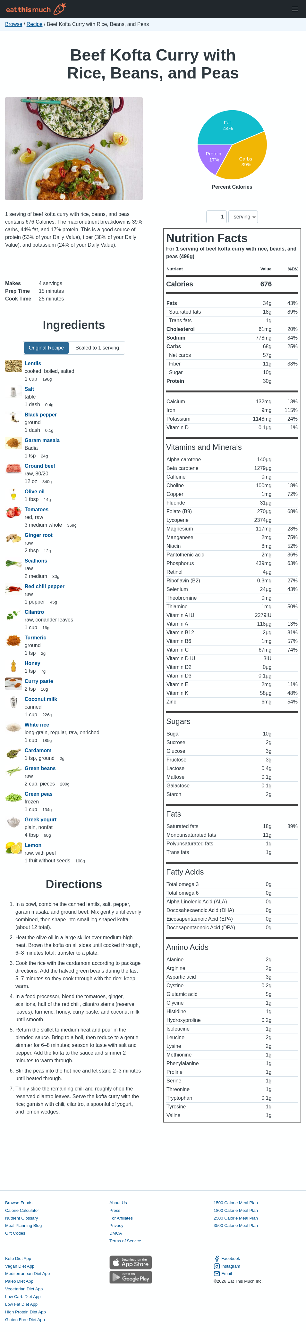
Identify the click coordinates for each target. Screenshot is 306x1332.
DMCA (115, 1233)
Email (223, 1273)
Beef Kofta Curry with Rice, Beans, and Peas (153, 64)
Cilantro (34, 612)
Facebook (227, 1258)
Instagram (227, 1266)
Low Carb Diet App (23, 1296)
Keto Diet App (18, 1258)
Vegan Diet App (19, 1266)
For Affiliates (121, 1218)
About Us (118, 1202)
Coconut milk (41, 699)
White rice (37, 725)
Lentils (33, 363)
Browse (13, 24)
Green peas (39, 794)
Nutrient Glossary (21, 1218)
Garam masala (42, 440)
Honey (32, 663)
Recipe (35, 24)
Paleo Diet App (19, 1281)
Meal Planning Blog (23, 1225)
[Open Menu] (295, 9)
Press (114, 1210)
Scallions (36, 560)
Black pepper (41, 414)
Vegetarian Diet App (24, 1289)
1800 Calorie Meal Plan (236, 1210)
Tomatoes (36, 509)
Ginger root (39, 535)
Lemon (33, 845)
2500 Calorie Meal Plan (236, 1218)
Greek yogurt (41, 819)
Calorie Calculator (22, 1210)
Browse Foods (18, 1202)
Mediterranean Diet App (27, 1273)
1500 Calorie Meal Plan (236, 1202)
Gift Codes (15, 1233)
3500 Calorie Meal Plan (236, 1225)
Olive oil (35, 491)
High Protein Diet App (25, 1312)
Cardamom (38, 750)
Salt (29, 389)
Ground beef (40, 466)
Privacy (116, 1225)
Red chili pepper (44, 586)
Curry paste (39, 681)
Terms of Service (125, 1240)
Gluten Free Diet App (25, 1319)
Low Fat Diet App (21, 1304)
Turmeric (35, 637)
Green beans (40, 768)
